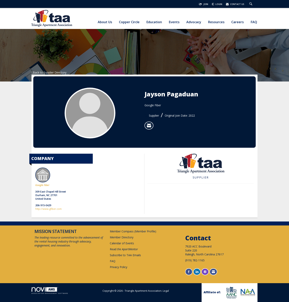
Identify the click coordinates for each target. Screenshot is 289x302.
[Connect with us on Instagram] (205, 271)
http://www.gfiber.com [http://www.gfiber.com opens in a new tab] (48, 209)
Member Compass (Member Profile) (133, 231)
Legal (166, 290)
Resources (216, 22)
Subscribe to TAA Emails (125, 255)
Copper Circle (129, 22)
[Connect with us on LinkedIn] (197, 271)
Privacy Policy (118, 267)
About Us (105, 22)
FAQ (254, 22)
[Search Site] (251, 4)
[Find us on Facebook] (188, 271)
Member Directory (121, 237)
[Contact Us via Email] (213, 271)
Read (124, 249)
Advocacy (193, 22)
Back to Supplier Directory (49, 72)
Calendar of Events (122, 243)
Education (154, 22)
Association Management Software (50, 290)
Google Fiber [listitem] (42, 177)
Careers (237, 22)
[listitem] (148, 125)
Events (174, 22)
